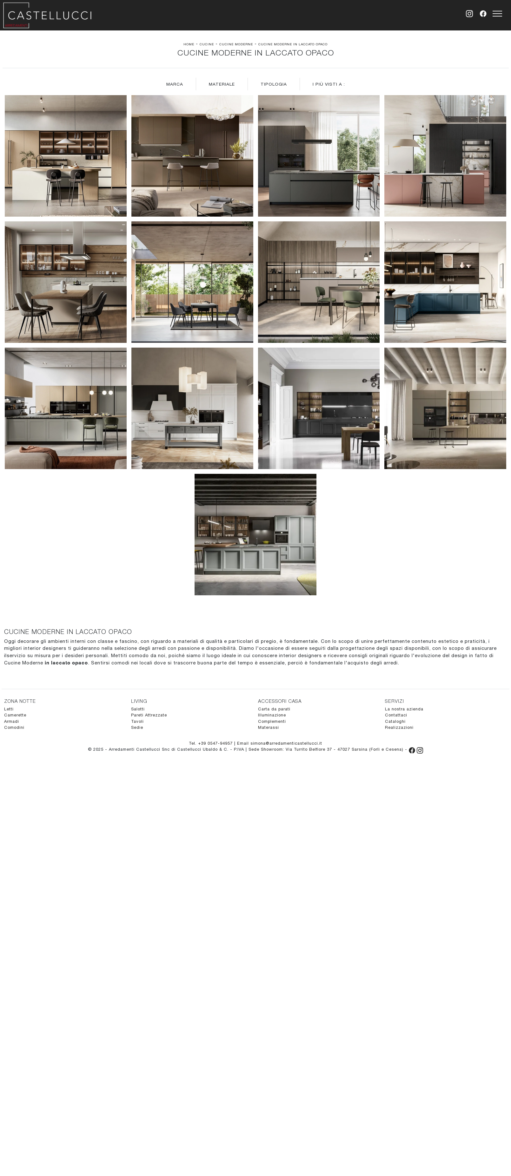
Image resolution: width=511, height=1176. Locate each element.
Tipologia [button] (274, 84)
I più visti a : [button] (329, 84)
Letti (9, 709)
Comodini (14, 727)
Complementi (272, 721)
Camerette (15, 715)
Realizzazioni (399, 727)
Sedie (137, 727)
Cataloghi (395, 721)
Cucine (207, 44)
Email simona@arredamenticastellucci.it (279, 743)
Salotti (138, 709)
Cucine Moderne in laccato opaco (293, 44)
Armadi (11, 721)
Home (188, 44)
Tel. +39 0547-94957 (211, 743)
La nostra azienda (404, 709)
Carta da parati (274, 709)
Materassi (268, 727)
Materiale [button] (222, 84)
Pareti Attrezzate (149, 715)
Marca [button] (174, 84)
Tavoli (137, 721)
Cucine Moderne (236, 44)
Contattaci (396, 715)
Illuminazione (272, 715)
